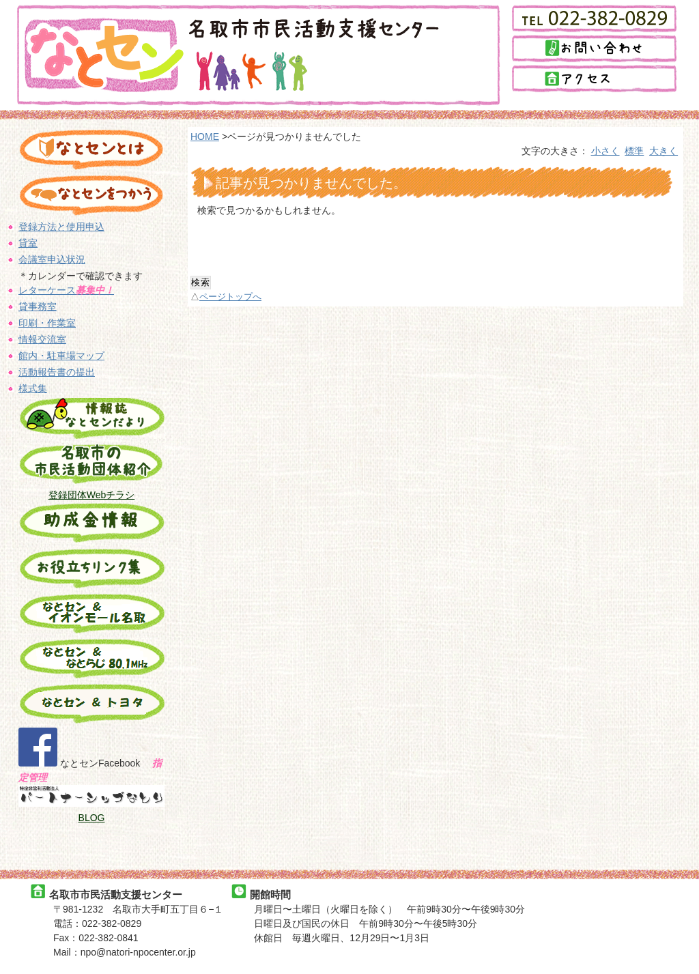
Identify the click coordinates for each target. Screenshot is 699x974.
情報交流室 (42, 339)
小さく (605, 150)
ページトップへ (230, 297)
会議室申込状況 (51, 259)
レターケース (66, 290)
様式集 (32, 388)
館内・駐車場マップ (61, 355)
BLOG (92, 817)
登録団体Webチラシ (91, 494)
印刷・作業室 (47, 322)
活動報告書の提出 (56, 372)
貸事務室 (37, 306)
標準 (634, 150)
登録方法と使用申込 (61, 226)
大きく (663, 150)
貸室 (28, 243)
